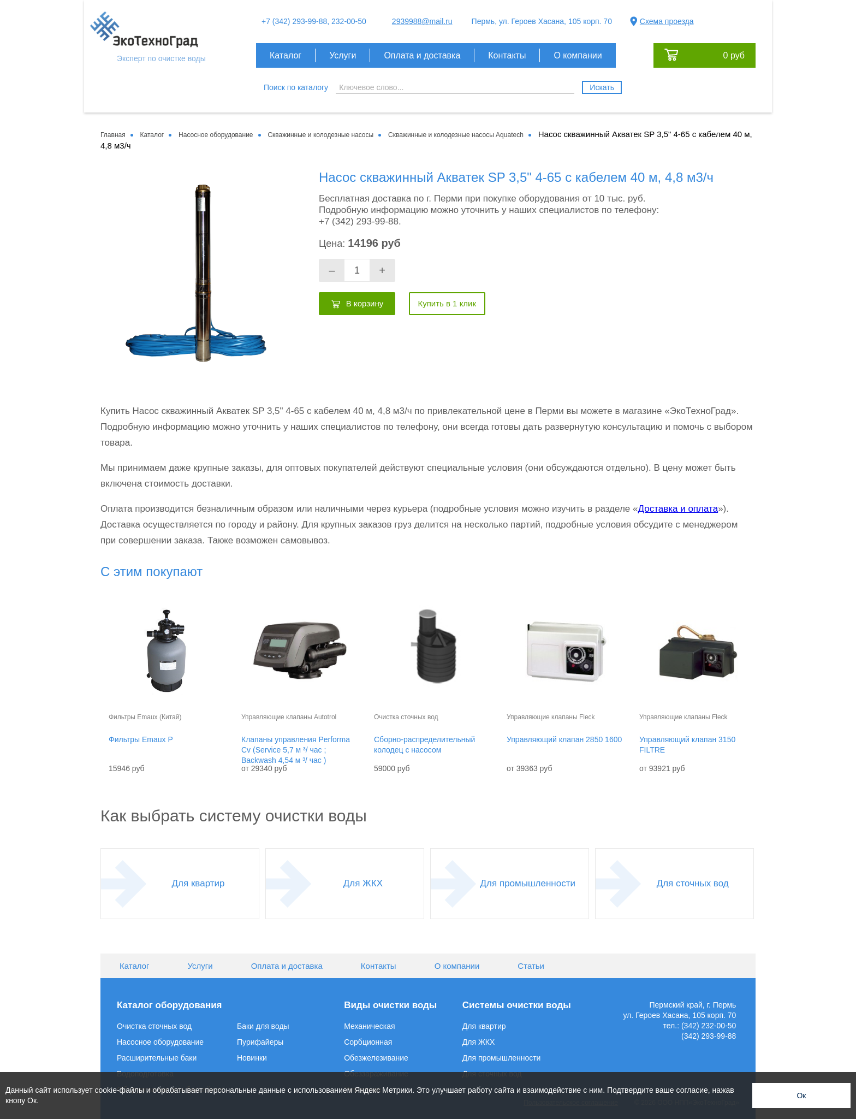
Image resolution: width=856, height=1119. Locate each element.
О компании (578, 55)
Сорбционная (368, 1042)
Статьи (531, 965)
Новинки (252, 1057)
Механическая (369, 1026)
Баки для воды (263, 1026)
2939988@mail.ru (422, 21)
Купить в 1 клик (447, 303)
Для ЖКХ (363, 883)
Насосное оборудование (160, 1042)
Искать (602, 87)
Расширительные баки (157, 1057)
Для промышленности (527, 883)
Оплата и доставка (422, 55)
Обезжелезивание (376, 1057)
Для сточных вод (693, 883)
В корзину (364, 303)
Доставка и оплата (678, 509)
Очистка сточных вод (154, 1026)
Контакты (507, 55)
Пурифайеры (260, 1042)
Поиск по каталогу (296, 87)
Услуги (342, 55)
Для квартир (198, 883)
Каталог (285, 55)
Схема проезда (667, 21)
